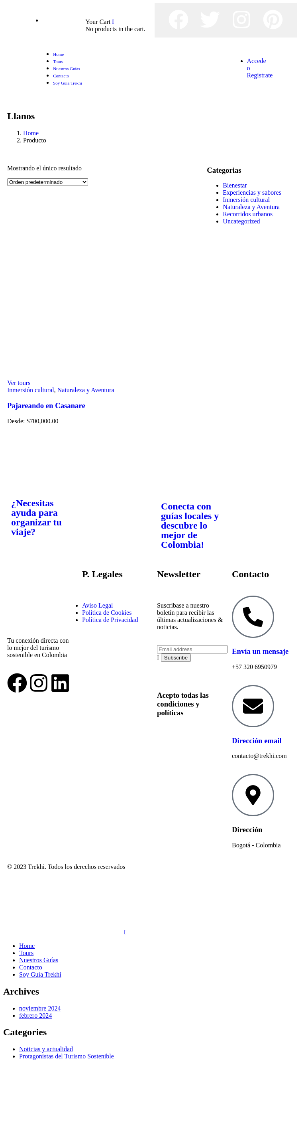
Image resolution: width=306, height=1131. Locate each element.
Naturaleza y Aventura (85, 390)
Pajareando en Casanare (46, 405)
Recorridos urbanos (248, 214)
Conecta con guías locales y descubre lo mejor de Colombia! (190, 525)
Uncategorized (241, 221)
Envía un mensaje (260, 651)
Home (31, 133)
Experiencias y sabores (252, 192)
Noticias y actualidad (46, 1049)
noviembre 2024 (40, 1008)
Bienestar (235, 185)
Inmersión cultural (30, 390)
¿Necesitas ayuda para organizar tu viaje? (36, 517)
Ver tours (18, 382)
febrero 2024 (35, 1015)
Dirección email (257, 740)
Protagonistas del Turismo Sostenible (66, 1056)
